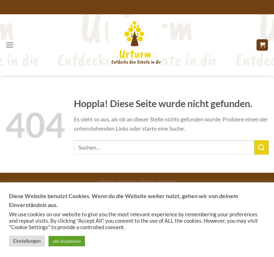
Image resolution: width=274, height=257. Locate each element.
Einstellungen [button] (27, 241)
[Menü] (9, 45)
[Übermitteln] (261, 147)
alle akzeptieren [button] (67, 241)
